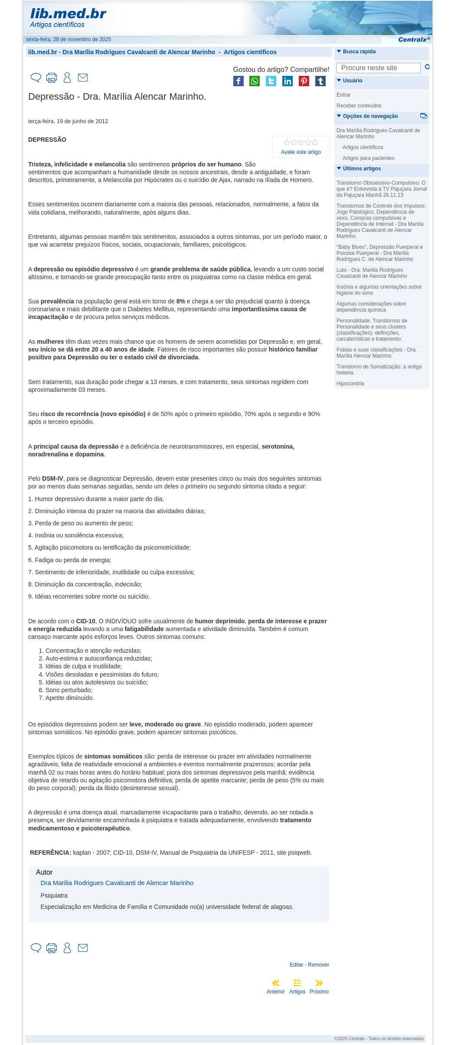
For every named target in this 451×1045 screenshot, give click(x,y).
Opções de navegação (367, 116)
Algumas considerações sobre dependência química (371, 307)
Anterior (276, 992)
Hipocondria (350, 384)
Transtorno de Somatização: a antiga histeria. (379, 370)
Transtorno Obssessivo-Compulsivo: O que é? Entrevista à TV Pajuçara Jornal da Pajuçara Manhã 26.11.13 (382, 189)
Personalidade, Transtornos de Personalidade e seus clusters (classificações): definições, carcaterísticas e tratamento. (372, 330)
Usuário (350, 81)
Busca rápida (356, 52)
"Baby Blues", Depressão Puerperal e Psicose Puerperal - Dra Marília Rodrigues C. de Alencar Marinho (380, 253)
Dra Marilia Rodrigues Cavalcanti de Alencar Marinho (117, 882)
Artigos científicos (250, 52)
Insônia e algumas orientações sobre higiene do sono (379, 290)
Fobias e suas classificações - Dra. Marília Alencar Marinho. (377, 353)
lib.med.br (42, 52)
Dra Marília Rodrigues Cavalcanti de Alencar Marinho (138, 52)
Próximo (319, 992)
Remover (318, 965)
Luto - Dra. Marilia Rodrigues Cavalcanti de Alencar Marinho (372, 273)
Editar (296, 965)
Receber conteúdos (359, 106)
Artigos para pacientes (368, 158)
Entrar (344, 95)
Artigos (297, 992)
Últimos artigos (359, 169)
